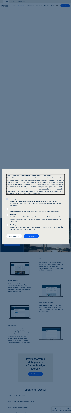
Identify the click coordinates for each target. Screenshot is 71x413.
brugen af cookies (44, 189)
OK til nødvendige (14, 236)
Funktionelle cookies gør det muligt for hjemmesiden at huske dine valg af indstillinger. (34, 210)
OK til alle (31, 236)
